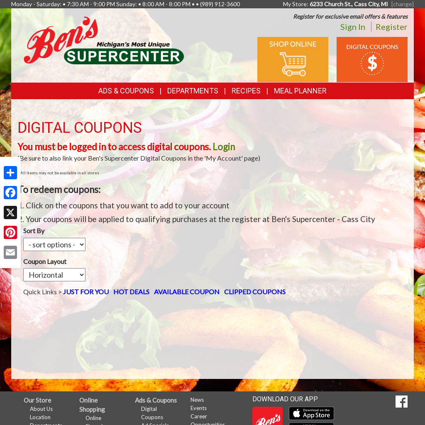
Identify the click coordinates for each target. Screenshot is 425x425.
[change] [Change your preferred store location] (402, 3)
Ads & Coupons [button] (126, 90)
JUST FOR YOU (86, 261)
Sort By (33, 230)
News (197, 399)
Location (40, 417)
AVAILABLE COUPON (187, 261)
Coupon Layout (120, 230)
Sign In (352, 27)
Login (223, 146)
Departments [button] (192, 90)
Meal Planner (300, 90)
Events (199, 408)
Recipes (246, 90)
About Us (41, 408)
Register (392, 27)
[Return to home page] (104, 39)
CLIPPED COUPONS (255, 261)
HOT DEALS (131, 261)
